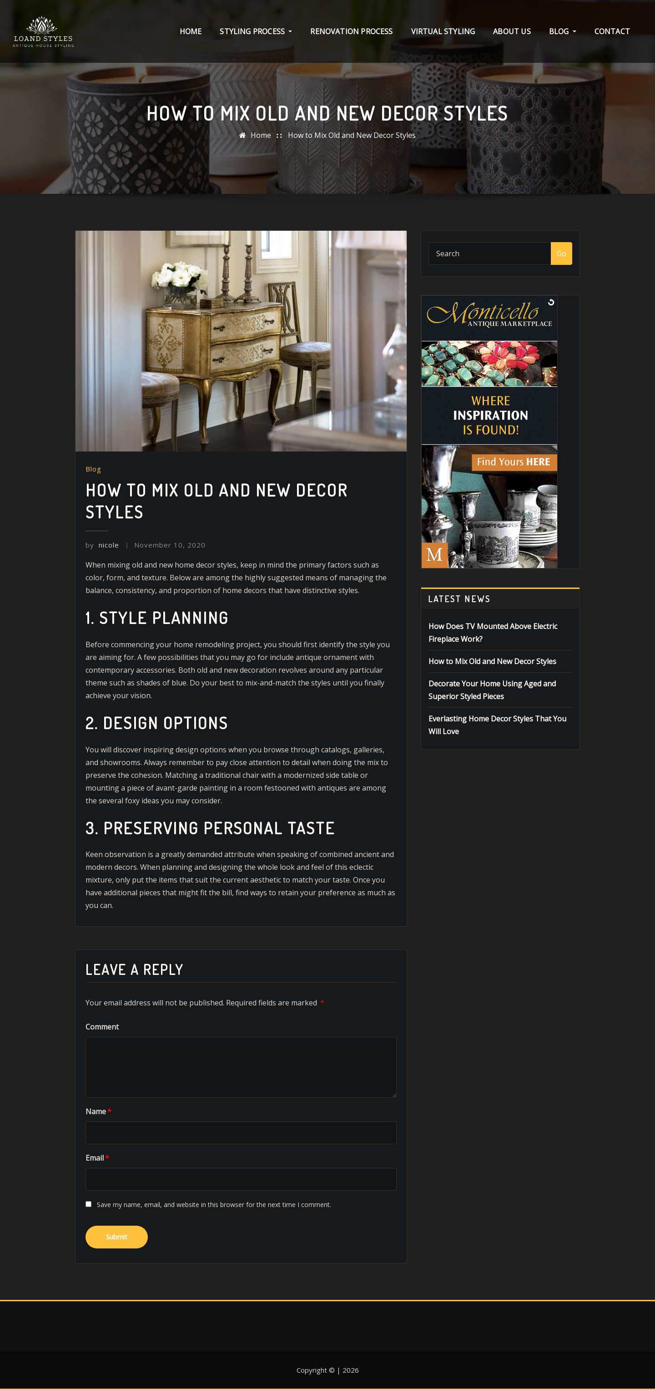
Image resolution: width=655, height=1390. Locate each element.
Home (191, 31)
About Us (511, 31)
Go (561, 254)
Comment (102, 1027)
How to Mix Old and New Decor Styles (352, 135)
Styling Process (256, 31)
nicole (102, 544)
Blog (562, 31)
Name (98, 1111)
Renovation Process (351, 31)
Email (97, 1158)
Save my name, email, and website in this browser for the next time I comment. (214, 1204)
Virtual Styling (443, 31)
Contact (612, 31)
